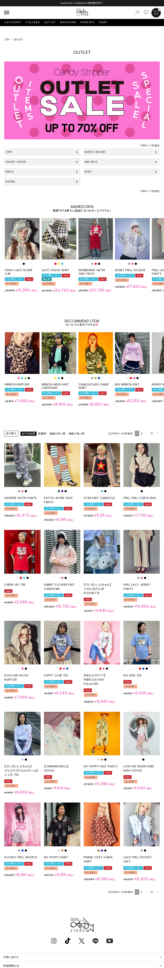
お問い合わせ (11, 957)
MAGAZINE (68, 22)
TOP (6, 39)
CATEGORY (12, 22)
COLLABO (33, 22)
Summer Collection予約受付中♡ (82, 3)
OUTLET (50, 22)
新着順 (42, 433)
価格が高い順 (77, 433)
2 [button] (142, 433)
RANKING (88, 22)
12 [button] (152, 433)
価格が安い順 (57, 433)
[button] (157, 433)
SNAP (103, 22)
